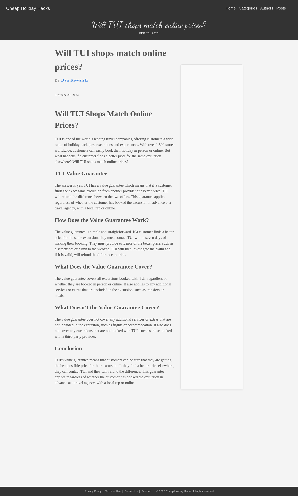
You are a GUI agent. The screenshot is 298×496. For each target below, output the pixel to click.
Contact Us (131, 491)
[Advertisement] (212, 125)
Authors (266, 8)
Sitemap (146, 491)
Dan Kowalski (75, 80)
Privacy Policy (93, 491)
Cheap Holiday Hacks (28, 8)
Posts (281, 8)
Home (231, 8)
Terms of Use (113, 491)
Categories (248, 8)
